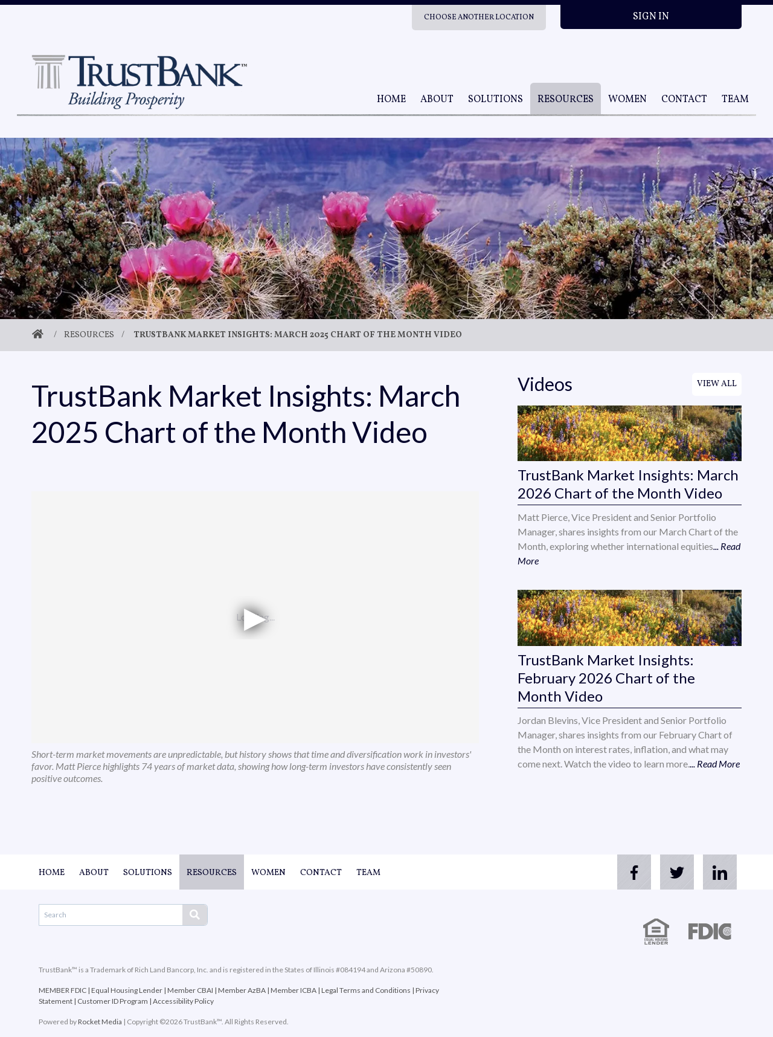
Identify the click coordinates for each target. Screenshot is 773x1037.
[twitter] (669, 872)
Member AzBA (242, 990)
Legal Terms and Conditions (366, 990)
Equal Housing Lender (126, 990)
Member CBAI (190, 990)
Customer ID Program (112, 1001)
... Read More (715, 763)
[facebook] (621, 872)
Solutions (495, 99)
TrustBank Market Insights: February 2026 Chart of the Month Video (606, 678)
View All (717, 384)
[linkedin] (717, 872)
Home (391, 99)
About (437, 99)
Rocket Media (100, 1021)
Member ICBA (293, 990)
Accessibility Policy (183, 1001)
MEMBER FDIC (62, 990)
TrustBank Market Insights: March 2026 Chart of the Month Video (628, 484)
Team (735, 99)
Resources (565, 99)
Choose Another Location (479, 17)
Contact (684, 99)
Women (627, 99)
